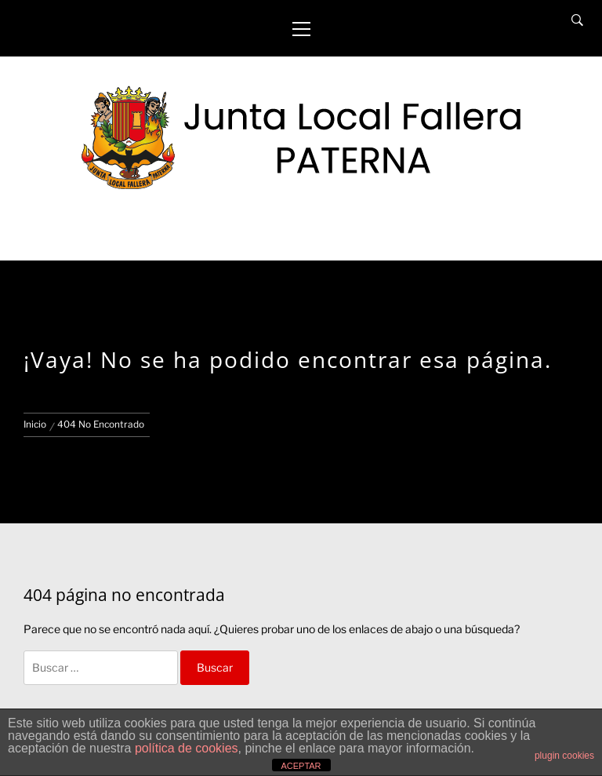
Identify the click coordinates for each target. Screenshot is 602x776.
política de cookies (186, 748)
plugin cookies (564, 755)
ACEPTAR (301, 766)
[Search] (577, 20)
